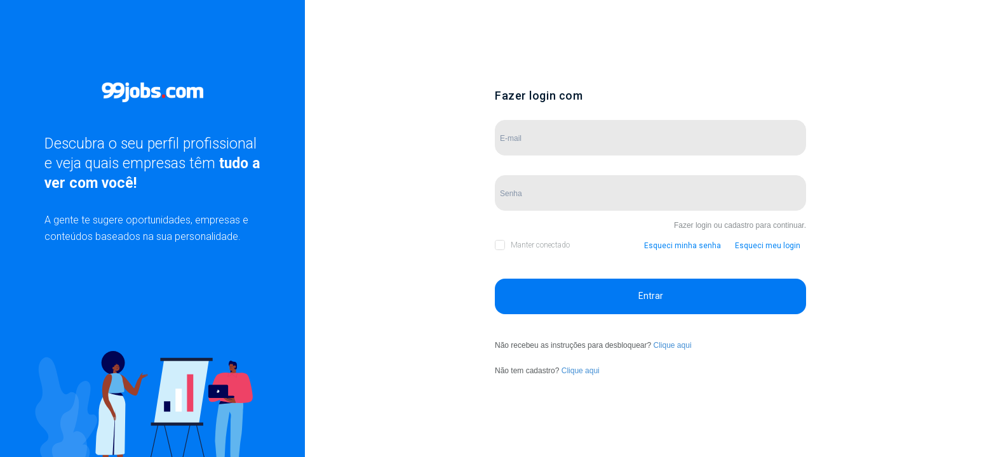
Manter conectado (540, 245)
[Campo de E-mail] (650, 138)
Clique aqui (673, 345)
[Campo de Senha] (650, 193)
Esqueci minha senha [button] (682, 245)
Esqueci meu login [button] (767, 245)
